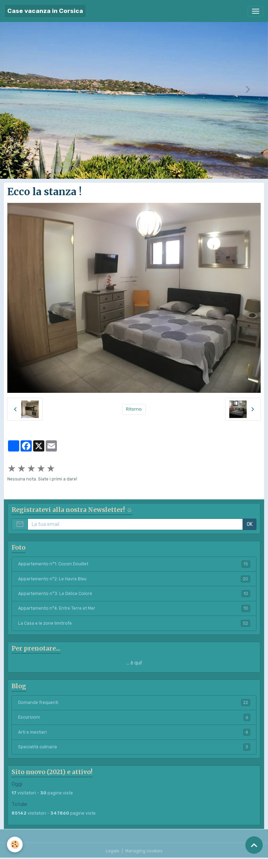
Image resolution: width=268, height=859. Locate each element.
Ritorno (134, 409)
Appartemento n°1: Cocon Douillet (134, 563)
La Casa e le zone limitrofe (134, 623)
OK (250, 524)
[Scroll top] (254, 845)
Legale (112, 851)
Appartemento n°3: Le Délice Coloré (134, 593)
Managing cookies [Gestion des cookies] (144, 851)
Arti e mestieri (134, 732)
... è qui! (134, 663)
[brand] (45, 11)
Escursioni (134, 717)
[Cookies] (15, 844)
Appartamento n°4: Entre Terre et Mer (134, 608)
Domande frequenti (134, 702)
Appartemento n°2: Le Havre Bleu (134, 578)
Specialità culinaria (134, 746)
